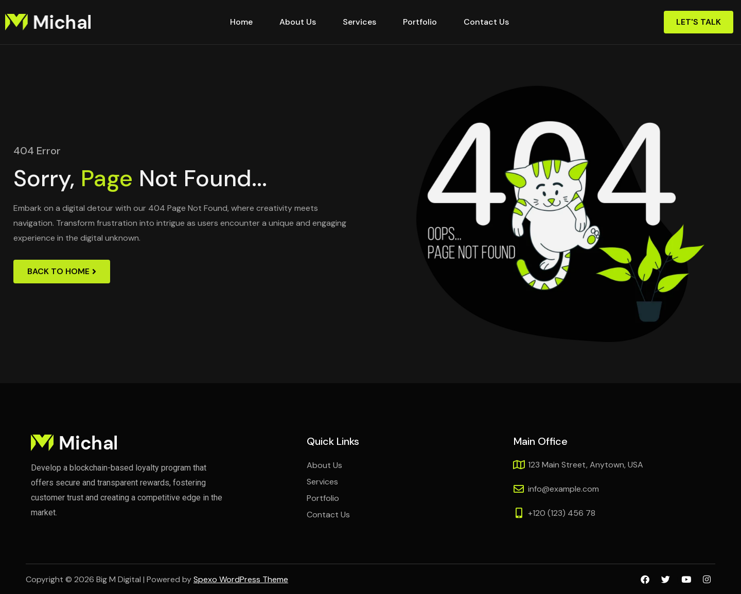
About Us (297, 21)
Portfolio (420, 21)
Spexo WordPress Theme (240, 579)
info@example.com (563, 488)
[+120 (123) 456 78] (519, 513)
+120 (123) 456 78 (561, 513)
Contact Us (486, 21)
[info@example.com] (519, 489)
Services (359, 21)
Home (241, 21)
